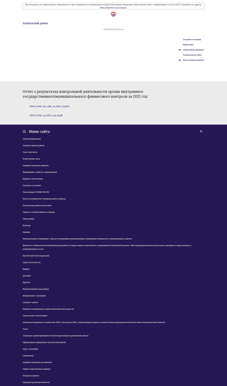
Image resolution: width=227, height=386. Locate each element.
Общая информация (32, 139)
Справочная (28, 356)
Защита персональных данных (36, 369)
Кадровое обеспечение (33, 179)
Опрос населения (30, 349)
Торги (25, 329)
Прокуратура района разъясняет (37, 205)
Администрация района (33, 145)
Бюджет (26, 269)
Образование (28, 219)
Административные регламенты (37, 362)
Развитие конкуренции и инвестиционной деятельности (48, 309)
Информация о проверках (34, 296)
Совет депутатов (30, 152)
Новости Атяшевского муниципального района (44, 199)
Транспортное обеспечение (35, 316)
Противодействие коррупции (36, 256)
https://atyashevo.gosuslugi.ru (113, 7)
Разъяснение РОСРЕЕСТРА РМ (36, 192)
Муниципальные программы (36, 289)
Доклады (27, 276)
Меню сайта (188, 45)
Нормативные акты (31, 159)
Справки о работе (30, 302)
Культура (27, 225)
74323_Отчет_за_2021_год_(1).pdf (46, 115)
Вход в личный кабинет (193, 60)
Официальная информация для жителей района (44, 342)
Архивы (26, 232)
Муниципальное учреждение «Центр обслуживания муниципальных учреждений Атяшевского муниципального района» (78, 239)
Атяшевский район (35, 23)
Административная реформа (36, 165)
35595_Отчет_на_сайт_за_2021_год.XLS (49, 106)
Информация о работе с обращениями (40, 172)
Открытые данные (31, 376)
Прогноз (26, 282)
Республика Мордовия (114, 29)
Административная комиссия (36, 382)
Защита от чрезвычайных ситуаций (39, 212)
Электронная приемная (193, 50)
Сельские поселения (192, 39)
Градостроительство (32, 262)
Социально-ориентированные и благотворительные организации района (55, 336)
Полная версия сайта (192, 55)
